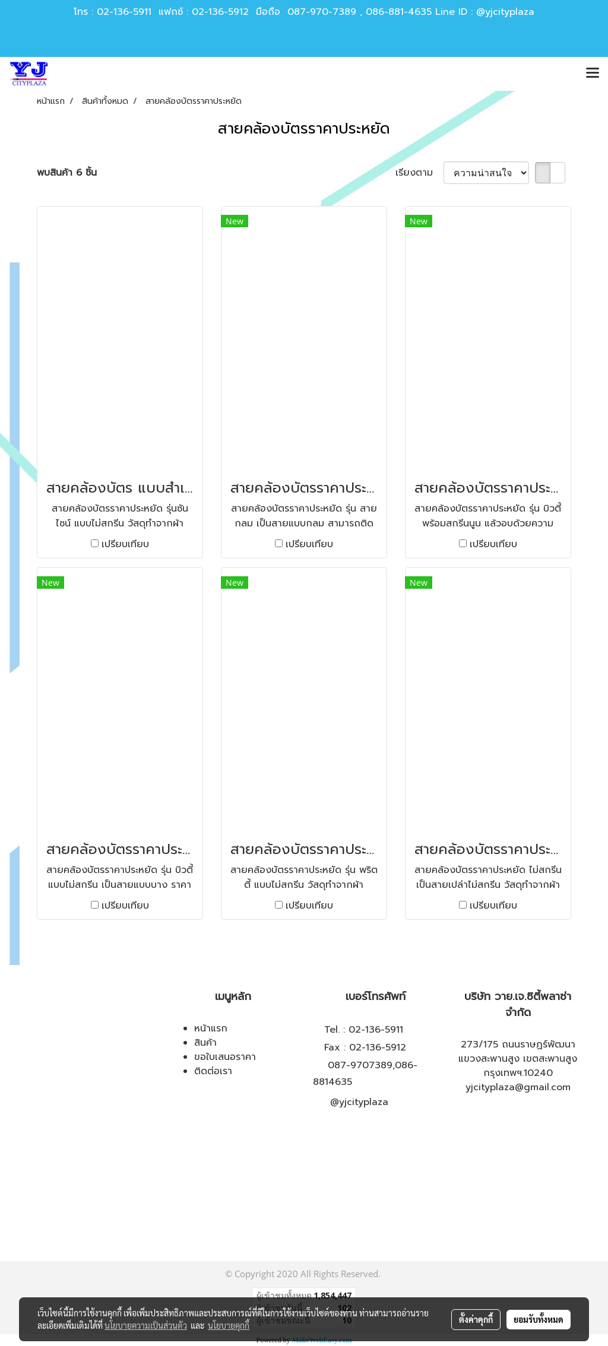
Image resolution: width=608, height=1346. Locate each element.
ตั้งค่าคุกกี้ (476, 1319)
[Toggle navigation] (593, 74)
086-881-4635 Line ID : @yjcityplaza (450, 12)
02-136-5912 (220, 12)
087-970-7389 (321, 12)
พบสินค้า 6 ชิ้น (67, 173)
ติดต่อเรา (213, 1071)
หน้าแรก (210, 1028)
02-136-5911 (124, 12)
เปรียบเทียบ (125, 544)
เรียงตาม (419, 173)
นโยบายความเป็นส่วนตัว (145, 1325)
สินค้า (205, 1043)
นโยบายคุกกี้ (228, 1325)
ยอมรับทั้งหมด (538, 1319)
